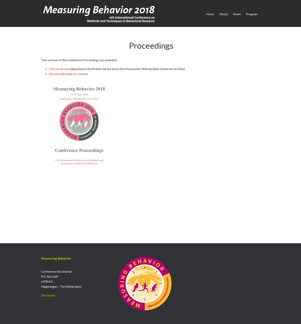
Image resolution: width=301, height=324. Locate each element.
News (237, 14)
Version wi (55, 74)
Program (252, 14)
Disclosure (48, 295)
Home (210, 14)
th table (67, 74)
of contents (80, 74)
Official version (59, 69)
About (223, 14)
